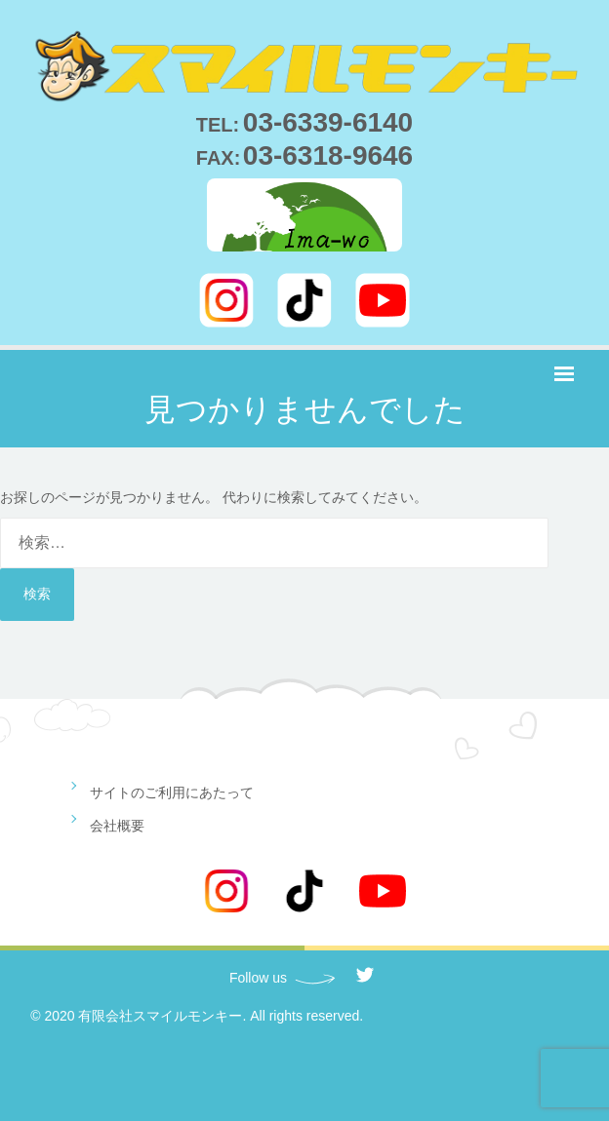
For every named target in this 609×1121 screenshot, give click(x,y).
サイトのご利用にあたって (172, 792)
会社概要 (117, 825)
